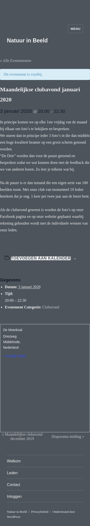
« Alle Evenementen (15, 61)
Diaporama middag (68, 436)
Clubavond (50, 307)
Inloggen (14, 496)
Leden (12, 473)
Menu (75, 29)
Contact (13, 485)
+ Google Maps (14, 356)
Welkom (14, 461)
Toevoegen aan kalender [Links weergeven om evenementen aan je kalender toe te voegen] (41, 258)
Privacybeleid (39, 511)
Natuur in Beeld (27, 40)
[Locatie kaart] (45, 391)
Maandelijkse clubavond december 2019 (22, 436)
